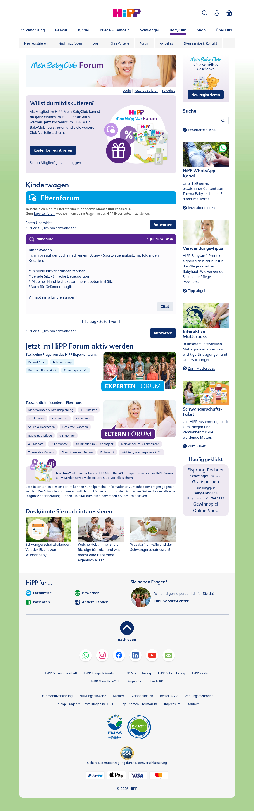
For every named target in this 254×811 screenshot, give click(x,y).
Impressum (172, 704)
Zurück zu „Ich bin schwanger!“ (51, 228)
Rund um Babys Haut (42, 370)
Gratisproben (205, 482)
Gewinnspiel (205, 504)
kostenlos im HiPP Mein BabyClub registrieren (111, 473)
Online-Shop (205, 510)
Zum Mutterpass (201, 368)
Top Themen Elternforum (139, 704)
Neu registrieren (36, 43)
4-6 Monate (35, 444)
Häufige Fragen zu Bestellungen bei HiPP (84, 704)
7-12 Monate (59, 444)
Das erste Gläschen (75, 427)
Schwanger (199, 475)
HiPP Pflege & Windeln (100, 673)
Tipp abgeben (199, 290)
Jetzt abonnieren (201, 207)
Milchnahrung (62, 362)
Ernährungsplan (206, 488)
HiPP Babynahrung (171, 673)
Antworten (163, 224)
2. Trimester (36, 418)
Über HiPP (155, 681)
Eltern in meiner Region (77, 452)
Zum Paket (197, 446)
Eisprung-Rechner (205, 470)
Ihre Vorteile (120, 43)
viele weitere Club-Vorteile (103, 478)
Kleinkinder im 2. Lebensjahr (95, 444)
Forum (144, 43)
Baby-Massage (206, 492)
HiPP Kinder (200, 673)
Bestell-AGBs (169, 696)
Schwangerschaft (75, 370)
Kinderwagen (40, 250)
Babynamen (83, 418)
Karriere (119, 696)
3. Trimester (60, 418)
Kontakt (193, 704)
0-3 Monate (66, 435)
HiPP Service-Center (171, 601)
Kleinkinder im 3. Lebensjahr (140, 444)
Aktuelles (166, 43)
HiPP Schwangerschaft (61, 673)
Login (97, 43)
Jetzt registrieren (146, 90)
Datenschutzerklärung (57, 696)
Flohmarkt (107, 452)
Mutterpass (214, 498)
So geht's (168, 90)
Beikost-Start (36, 362)
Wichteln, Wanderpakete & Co (141, 452)
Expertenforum (44, 213)
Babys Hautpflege (40, 435)
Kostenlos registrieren (53, 150)
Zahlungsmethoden (199, 696)
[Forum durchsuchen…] (206, 120)
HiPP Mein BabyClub (105, 681)
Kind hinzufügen (70, 43)
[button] (204, 13)
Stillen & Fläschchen (41, 427)
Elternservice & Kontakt (200, 43)
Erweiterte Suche (202, 130)
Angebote (134, 681)
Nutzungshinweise (92, 696)
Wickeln (216, 476)
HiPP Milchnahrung (137, 673)
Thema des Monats (41, 452)
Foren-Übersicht (39, 222)
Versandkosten (142, 696)
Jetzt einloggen (69, 162)
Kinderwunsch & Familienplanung (50, 410)
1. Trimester (89, 410)
